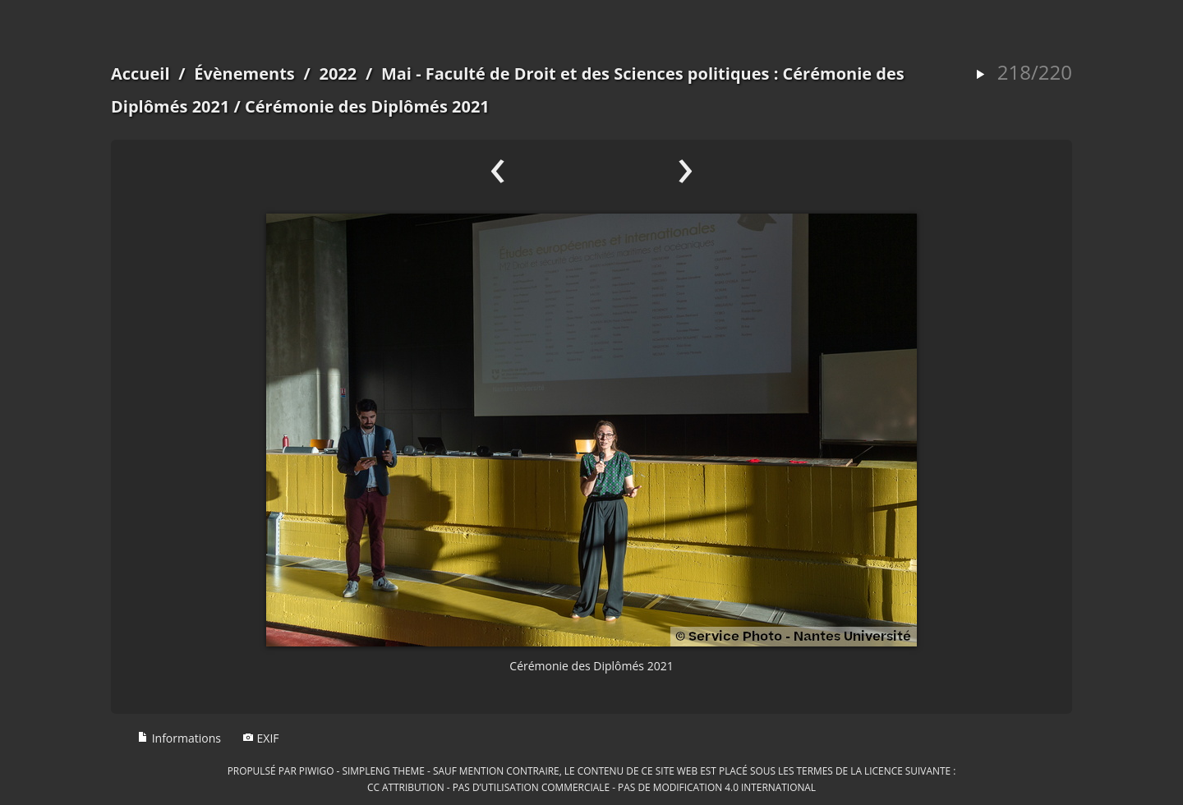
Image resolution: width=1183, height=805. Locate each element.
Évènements (244, 73)
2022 (338, 73)
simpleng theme (384, 770)
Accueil (140, 73)
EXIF (260, 738)
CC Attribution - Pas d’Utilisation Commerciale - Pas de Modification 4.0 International (591, 787)
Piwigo (316, 770)
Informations (179, 738)
